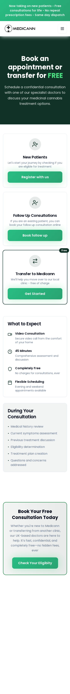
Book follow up (35, 235)
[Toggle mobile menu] (62, 28)
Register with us (35, 177)
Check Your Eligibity (35, 563)
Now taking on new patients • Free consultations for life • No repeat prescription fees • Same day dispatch (35, 10)
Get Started (35, 293)
